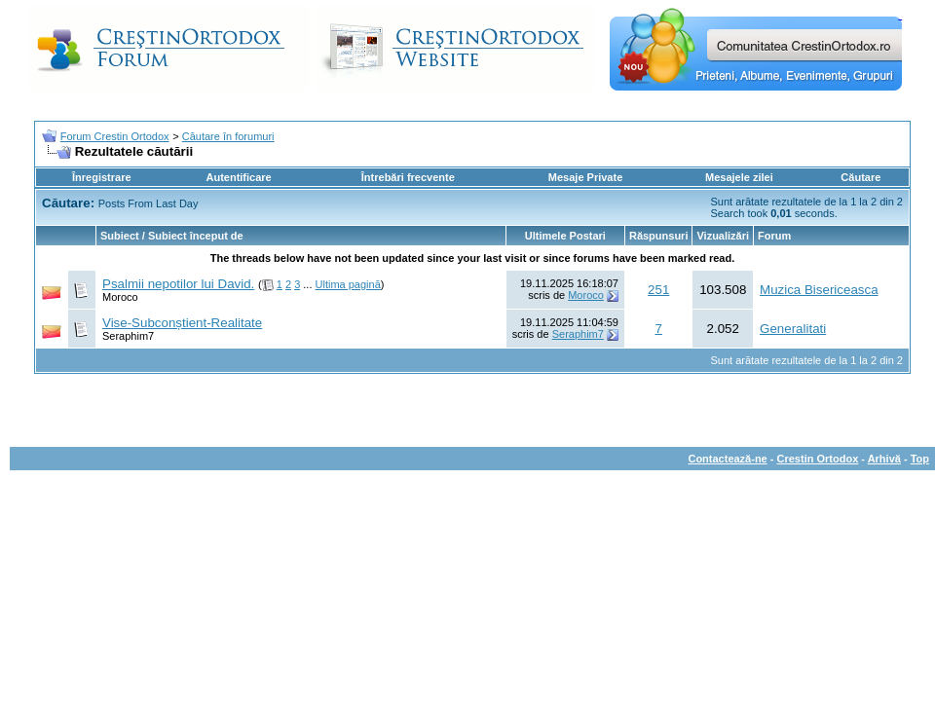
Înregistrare (101, 177)
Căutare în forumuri (228, 136)
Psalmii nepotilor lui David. (178, 284)
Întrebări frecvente (408, 177)
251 (658, 289)
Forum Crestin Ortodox (114, 136)
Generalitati (793, 328)
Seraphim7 (128, 336)
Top (920, 458)
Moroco (120, 297)
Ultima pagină (348, 284)
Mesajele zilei (739, 177)
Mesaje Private (585, 177)
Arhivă (884, 458)
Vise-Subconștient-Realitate (182, 322)
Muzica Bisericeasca (819, 289)
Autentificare (238, 177)
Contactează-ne (727, 458)
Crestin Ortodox (818, 458)
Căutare (860, 177)
